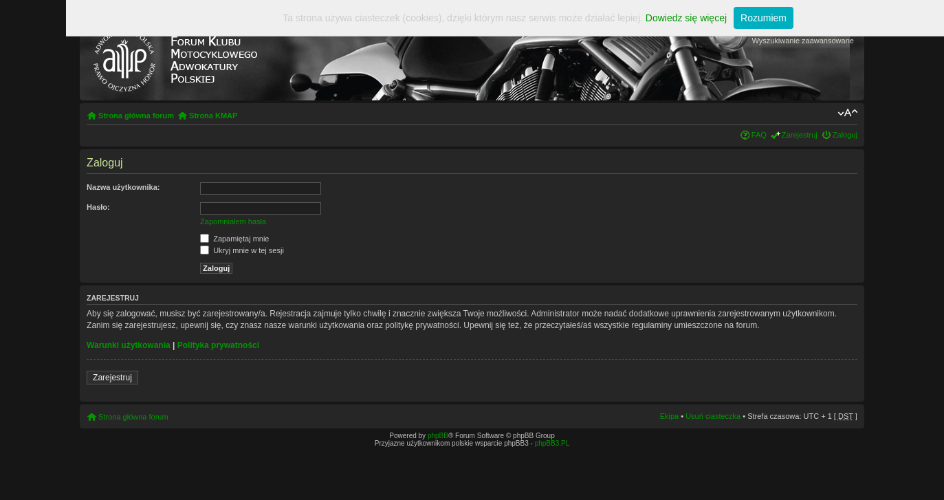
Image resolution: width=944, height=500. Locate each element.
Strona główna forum (136, 115)
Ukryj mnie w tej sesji (242, 250)
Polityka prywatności (218, 345)
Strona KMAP (213, 115)
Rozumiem (763, 17)
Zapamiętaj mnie (234, 239)
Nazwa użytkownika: (123, 187)
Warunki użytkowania (129, 345)
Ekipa (669, 416)
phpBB (438, 435)
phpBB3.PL (552, 443)
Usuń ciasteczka (712, 416)
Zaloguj (845, 135)
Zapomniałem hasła (233, 221)
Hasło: (98, 207)
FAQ (759, 135)
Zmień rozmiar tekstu (847, 113)
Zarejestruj (799, 135)
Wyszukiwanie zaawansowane (802, 40)
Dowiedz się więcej (686, 17)
